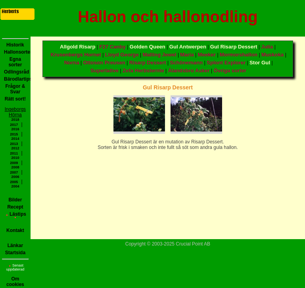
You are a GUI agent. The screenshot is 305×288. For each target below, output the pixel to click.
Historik (15, 45)
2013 (14, 144)
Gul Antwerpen (187, 47)
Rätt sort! (15, 99)
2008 (15, 167)
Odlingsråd (16, 72)
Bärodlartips (16, 79)
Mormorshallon (238, 55)
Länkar (15, 245)
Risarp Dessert (147, 63)
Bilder (15, 200)
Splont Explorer (226, 63)
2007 (14, 172)
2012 (15, 148)
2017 (14, 125)
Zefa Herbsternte (143, 70)
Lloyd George (122, 55)
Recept (15, 207)
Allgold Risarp (77, 47)
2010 (15, 158)
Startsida (15, 252)
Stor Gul (259, 63)
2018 (15, 120)
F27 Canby (112, 47)
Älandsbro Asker (189, 70)
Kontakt (15, 230)
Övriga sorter (229, 70)
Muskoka (272, 55)
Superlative (104, 70)
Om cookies (15, 281)
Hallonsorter (16, 52)
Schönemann (186, 63)
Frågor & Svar (15, 89)
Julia (267, 47)
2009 (14, 163)
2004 (15, 186)
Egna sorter (15, 62)
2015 (14, 134)
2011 (14, 153)
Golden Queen (147, 47)
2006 (15, 177)
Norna (71, 63)
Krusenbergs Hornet (75, 55)
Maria (187, 55)
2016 (15, 129)
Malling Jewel (159, 55)
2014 (15, 139)
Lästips (16, 214)
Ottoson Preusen (104, 63)
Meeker (207, 55)
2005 (14, 182)
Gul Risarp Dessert (233, 47)
